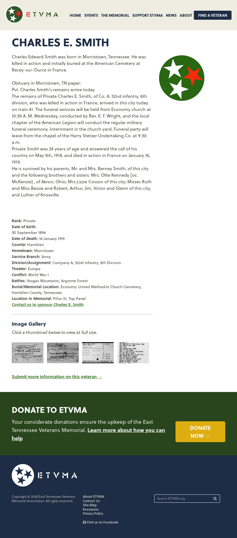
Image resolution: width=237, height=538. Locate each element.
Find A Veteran (212, 15)
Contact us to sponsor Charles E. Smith (48, 304)
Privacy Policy (93, 513)
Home (75, 15)
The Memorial (115, 15)
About (186, 15)
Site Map (90, 504)
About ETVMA (93, 496)
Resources (91, 509)
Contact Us (91, 500)
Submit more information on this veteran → (57, 376)
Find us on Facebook (100, 522)
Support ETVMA (147, 15)
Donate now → (200, 431)
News (171, 15)
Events (91, 15)
